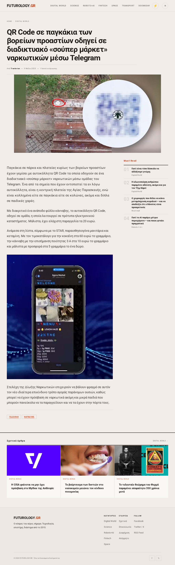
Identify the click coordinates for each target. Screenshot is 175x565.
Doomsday (144, 6)
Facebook (139, 521)
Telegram (14, 417)
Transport (128, 6)
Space (115, 6)
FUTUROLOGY (21, 6)
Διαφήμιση (124, 532)
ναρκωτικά (29, 417)
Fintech (103, 6)
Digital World (58, 6)
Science (74, 6)
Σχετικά (123, 521)
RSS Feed (138, 532)
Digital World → (160, 441)
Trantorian (15, 68)
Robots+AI (89, 6)
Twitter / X (139, 527)
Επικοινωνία (125, 527)
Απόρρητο (124, 538)
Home (9, 21)
